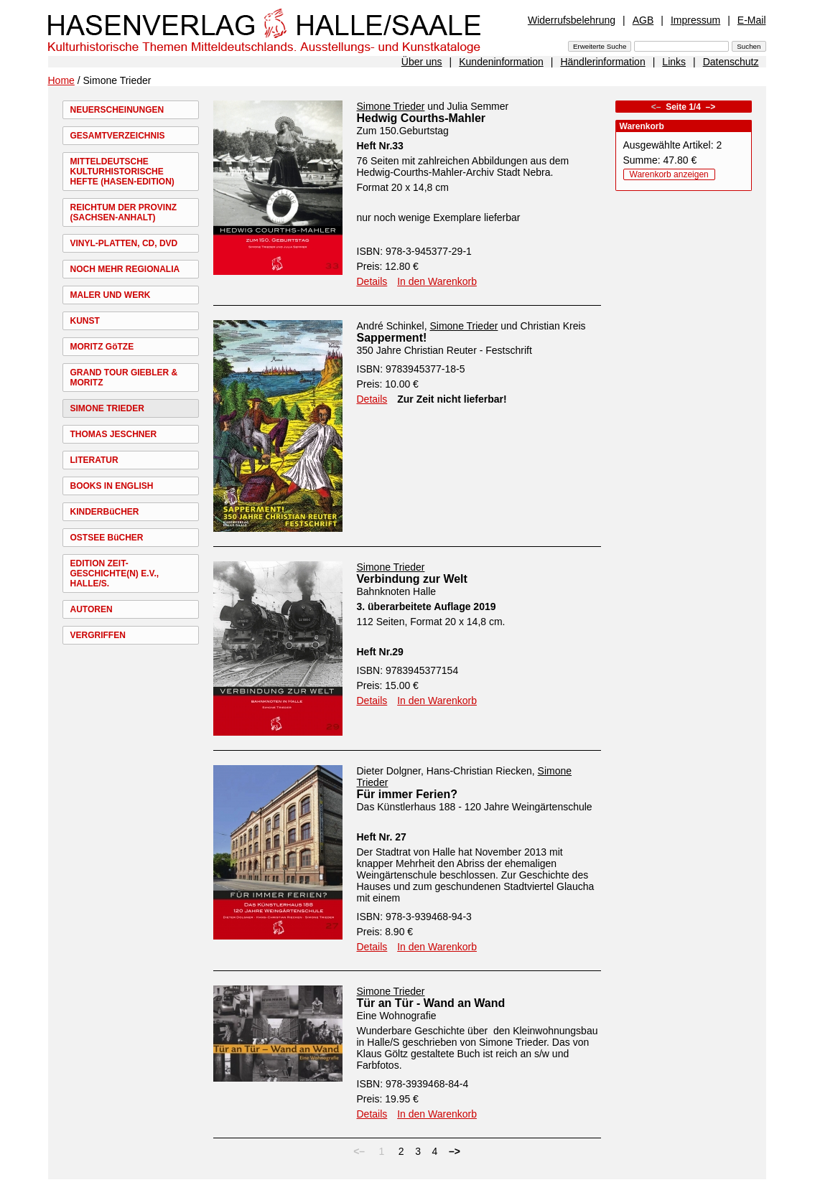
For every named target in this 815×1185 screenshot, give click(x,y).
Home (61, 80)
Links (674, 61)
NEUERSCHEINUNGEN (117, 110)
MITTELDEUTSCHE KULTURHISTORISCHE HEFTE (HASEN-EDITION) (122, 171)
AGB (643, 20)
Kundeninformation (501, 61)
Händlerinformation (602, 61)
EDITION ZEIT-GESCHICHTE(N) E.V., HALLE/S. (114, 573)
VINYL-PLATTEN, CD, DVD (124, 243)
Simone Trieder (391, 106)
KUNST (85, 321)
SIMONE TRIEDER (107, 408)
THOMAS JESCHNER (113, 434)
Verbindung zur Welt (412, 579)
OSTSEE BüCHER (107, 538)
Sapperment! (392, 338)
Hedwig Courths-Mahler (421, 118)
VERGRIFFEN (98, 635)
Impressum (695, 20)
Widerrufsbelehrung (571, 20)
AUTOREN (91, 609)
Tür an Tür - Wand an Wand (431, 1003)
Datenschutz (731, 61)
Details (372, 281)
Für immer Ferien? (407, 794)
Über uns (421, 61)
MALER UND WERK (110, 295)
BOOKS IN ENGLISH (112, 486)
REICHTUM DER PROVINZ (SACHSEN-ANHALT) (123, 212)
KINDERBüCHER (104, 512)
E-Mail (751, 20)
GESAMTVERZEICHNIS (117, 136)
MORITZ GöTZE (102, 347)
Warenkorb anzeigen (669, 174)
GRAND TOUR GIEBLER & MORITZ (124, 377)
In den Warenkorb (437, 281)
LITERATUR (94, 460)
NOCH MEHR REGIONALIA (125, 269)
